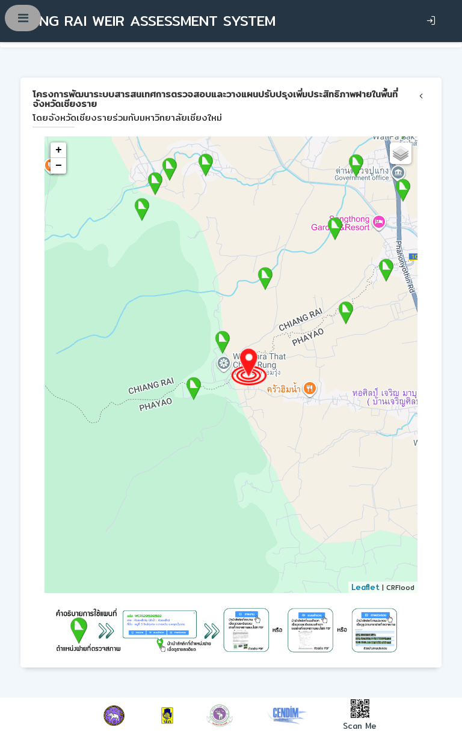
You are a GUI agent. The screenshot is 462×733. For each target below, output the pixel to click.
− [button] (58, 166)
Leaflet (365, 587)
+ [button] (58, 150)
